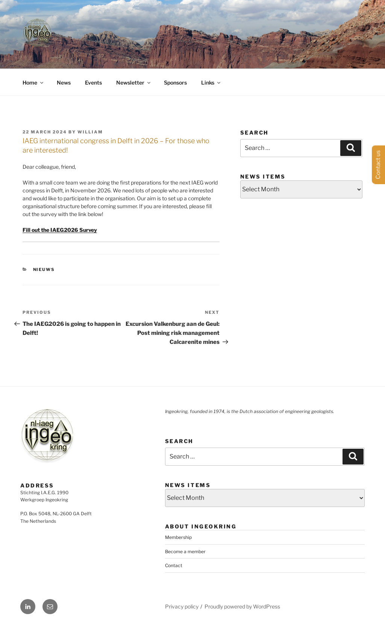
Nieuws (44, 269)
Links (211, 82)
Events (93, 82)
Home (33, 82)
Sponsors (175, 82)
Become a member (185, 551)
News (64, 82)
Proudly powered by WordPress (242, 606)
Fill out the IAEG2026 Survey (60, 230)
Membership (178, 537)
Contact (173, 565)
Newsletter (134, 82)
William (90, 132)
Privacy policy (182, 606)
